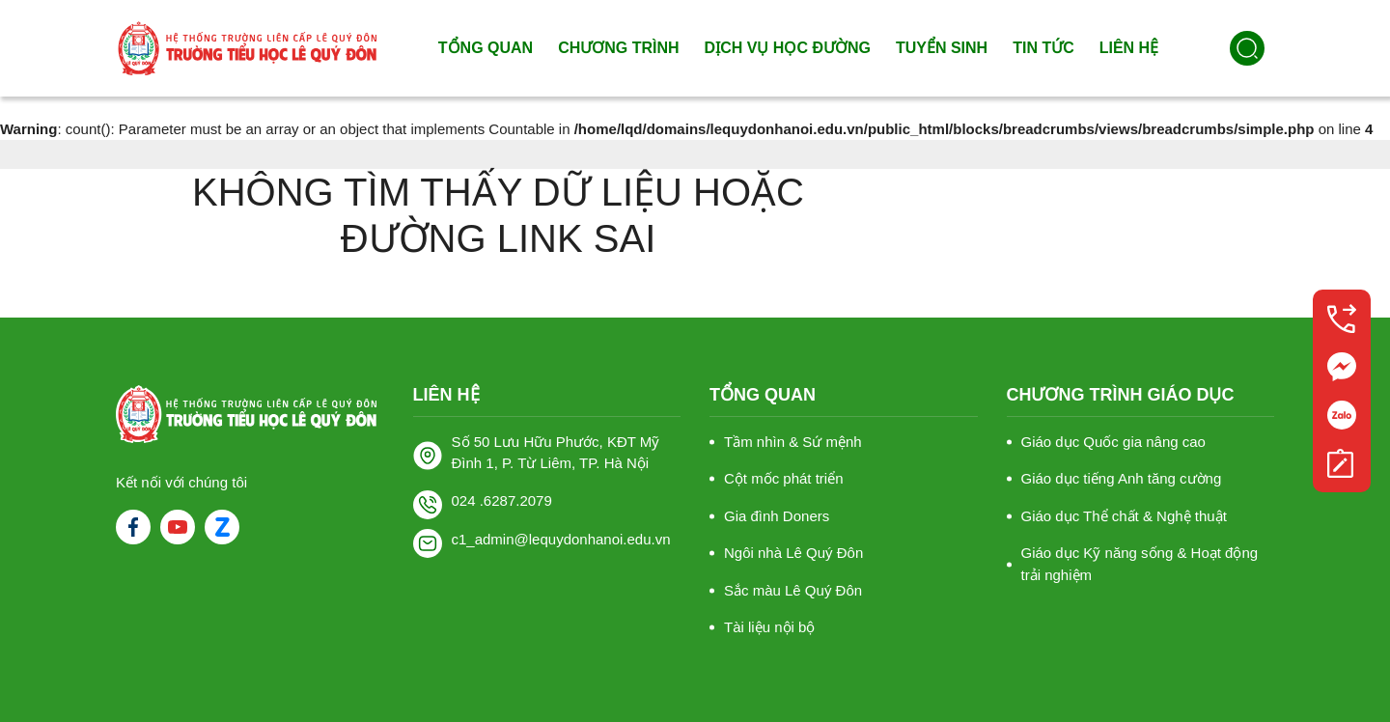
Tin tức (1043, 48)
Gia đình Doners (776, 516)
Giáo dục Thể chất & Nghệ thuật (1124, 516)
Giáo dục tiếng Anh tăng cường (1121, 478)
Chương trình (618, 48)
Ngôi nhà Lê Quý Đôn (793, 552)
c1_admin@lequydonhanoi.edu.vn (561, 539)
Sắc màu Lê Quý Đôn (793, 590)
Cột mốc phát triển (784, 478)
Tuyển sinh (941, 48)
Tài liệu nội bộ (769, 627)
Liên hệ (1128, 48)
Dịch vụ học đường (788, 48)
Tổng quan (485, 48)
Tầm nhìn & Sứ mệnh (793, 441)
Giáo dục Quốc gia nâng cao (1113, 441)
